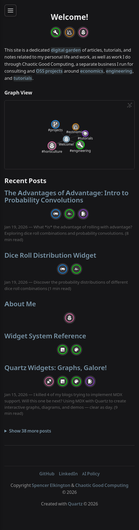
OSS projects (49, 71)
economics (91, 71)
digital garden (66, 50)
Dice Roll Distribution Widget (50, 255)
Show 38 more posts (30, 431)
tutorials (23, 78)
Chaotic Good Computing (102, 485)
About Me (20, 304)
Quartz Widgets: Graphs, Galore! (55, 368)
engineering (119, 71)
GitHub (47, 474)
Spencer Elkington (51, 485)
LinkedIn (68, 474)
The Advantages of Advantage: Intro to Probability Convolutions (66, 196)
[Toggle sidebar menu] (10, 10)
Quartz (75, 504)
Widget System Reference (45, 336)
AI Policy (91, 474)
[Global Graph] (129, 105)
